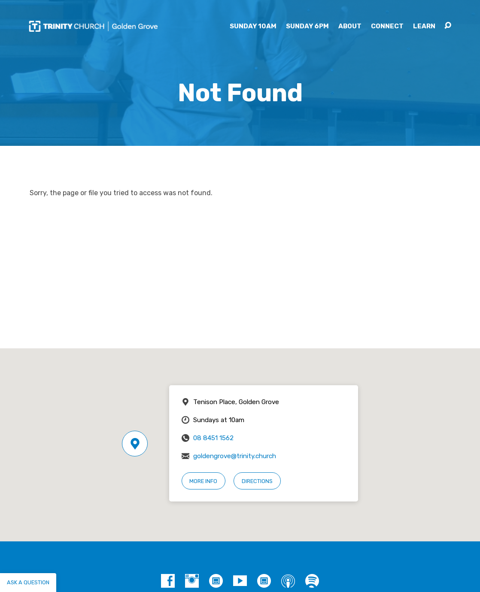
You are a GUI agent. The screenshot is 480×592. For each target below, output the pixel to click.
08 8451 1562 (213, 438)
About (350, 26)
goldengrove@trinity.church (234, 456)
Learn (424, 26)
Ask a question (28, 582)
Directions (257, 481)
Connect (387, 26)
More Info (203, 481)
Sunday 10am (253, 26)
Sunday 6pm (307, 26)
